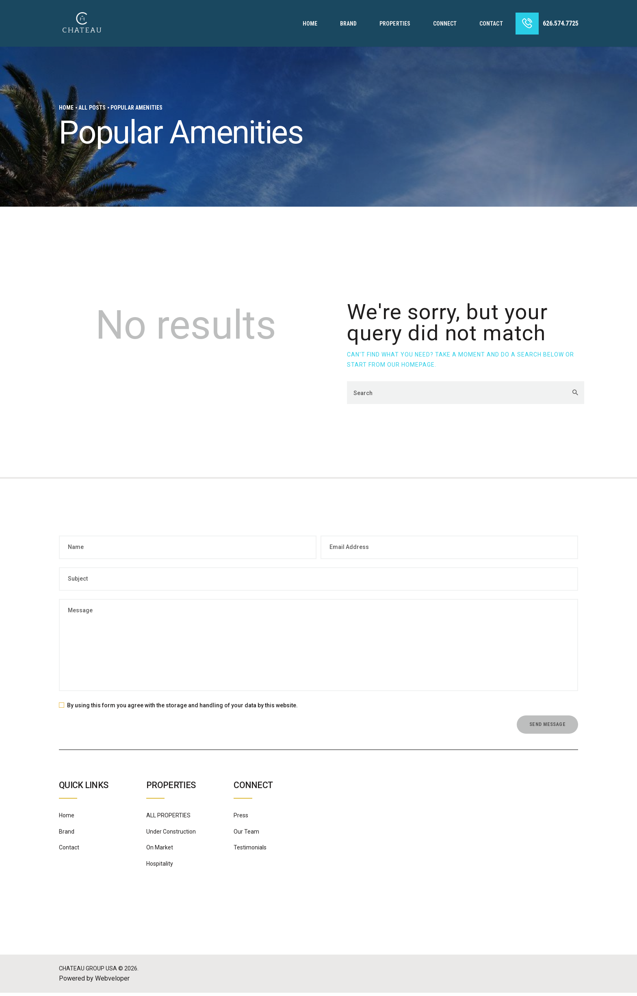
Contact (69, 851)
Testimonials (250, 851)
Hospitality (159, 867)
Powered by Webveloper (94, 981)
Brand (66, 835)
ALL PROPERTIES (168, 819)
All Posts (92, 107)
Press (241, 819)
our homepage (411, 364)
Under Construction (171, 835)
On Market (159, 851)
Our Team (246, 835)
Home (66, 107)
